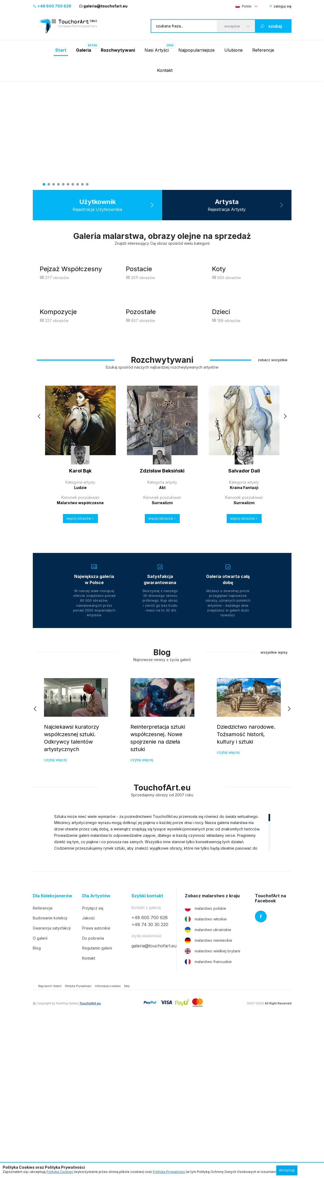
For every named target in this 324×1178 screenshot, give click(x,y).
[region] (162, 988)
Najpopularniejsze (196, 50)
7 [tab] (72, 184)
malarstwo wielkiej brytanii (212, 1107)
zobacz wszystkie (272, 515)
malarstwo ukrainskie (208, 1086)
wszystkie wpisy (274, 808)
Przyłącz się (92, 1064)
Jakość (88, 1074)
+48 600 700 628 (52, 6)
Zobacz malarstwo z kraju (212, 1051)
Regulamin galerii (97, 1104)
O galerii (40, 1094)
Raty (127, 1141)
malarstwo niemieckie (208, 1096)
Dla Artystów (96, 1051)
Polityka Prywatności (78, 1141)
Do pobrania (93, 1094)
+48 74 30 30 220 (149, 1080)
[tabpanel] (162, 135)
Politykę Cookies (59, 1172)
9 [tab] (82, 184)
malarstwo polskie (205, 1064)
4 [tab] (58, 184)
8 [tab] (77, 184)
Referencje (263, 50)
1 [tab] (44, 184)
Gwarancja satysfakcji (52, 1084)
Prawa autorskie (96, 1084)
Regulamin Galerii (50, 1141)
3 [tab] (53, 184)
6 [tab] (68, 184)
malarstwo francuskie (208, 1117)
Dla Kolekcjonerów (52, 1051)
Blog (37, 1104)
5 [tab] (63, 184)
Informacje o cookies (108, 1141)
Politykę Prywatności (169, 1172)
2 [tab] (48, 184)
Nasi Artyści (157, 50)
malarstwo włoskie (206, 1075)
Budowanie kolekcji (50, 1074)
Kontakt (165, 70)
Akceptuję (287, 1170)
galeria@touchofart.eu (103, 6)
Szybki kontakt (147, 1051)
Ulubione (233, 50)
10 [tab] (87, 184)
